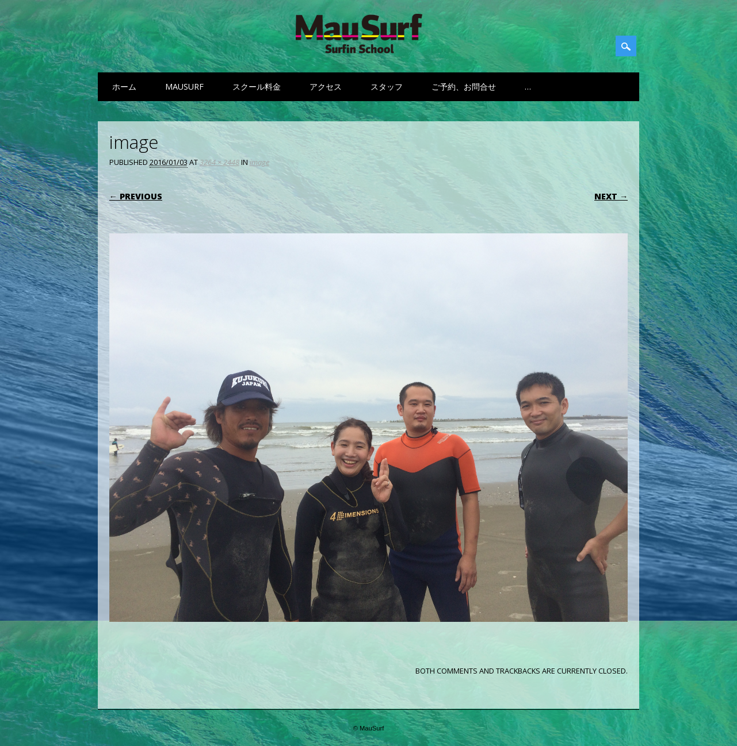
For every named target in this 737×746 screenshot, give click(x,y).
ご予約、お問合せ (463, 86)
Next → (611, 196)
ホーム (124, 86)
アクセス (326, 86)
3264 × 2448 (219, 162)
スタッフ (387, 86)
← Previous (135, 196)
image (259, 162)
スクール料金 (256, 86)
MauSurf (184, 86)
